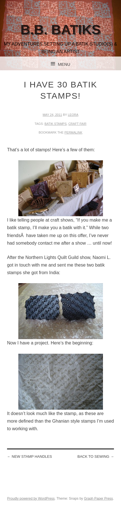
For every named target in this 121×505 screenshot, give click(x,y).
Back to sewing (96, 456)
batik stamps (56, 123)
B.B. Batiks (60, 29)
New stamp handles (29, 456)
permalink (73, 132)
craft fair (77, 123)
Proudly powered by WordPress (31, 499)
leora (73, 114)
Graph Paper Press (98, 499)
